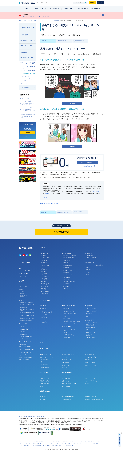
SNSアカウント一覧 (90, 378)
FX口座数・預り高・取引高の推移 (26, 302)
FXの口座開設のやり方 (67, 265)
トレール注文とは (66, 289)
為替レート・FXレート (45, 354)
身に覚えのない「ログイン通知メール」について (36, 16)
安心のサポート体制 (24, 329)
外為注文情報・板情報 (90, 357)
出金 (87, 329)
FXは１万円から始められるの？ (69, 257)
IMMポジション (66, 365)
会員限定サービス (44, 322)
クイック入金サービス (90, 324)
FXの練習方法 (66, 267)
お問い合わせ (65, 381)
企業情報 (21, 289)
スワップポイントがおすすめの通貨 (94, 265)
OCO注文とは (66, 286)
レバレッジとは (44, 273)
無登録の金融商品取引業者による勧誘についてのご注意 (28, 116)
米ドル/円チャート (44, 359)
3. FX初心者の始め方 (67, 253)
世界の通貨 (43, 294)
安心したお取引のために (27, 98)
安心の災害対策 (23, 331)
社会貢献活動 (22, 344)
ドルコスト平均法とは (45, 289)
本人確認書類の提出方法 (68, 396)
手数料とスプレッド (67, 262)
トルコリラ (88, 267)
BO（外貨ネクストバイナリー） (26, 58)
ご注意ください (23, 276)
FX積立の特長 (66, 308)
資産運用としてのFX (45, 257)
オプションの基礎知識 (54, 20)
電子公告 (22, 305)
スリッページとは (66, 279)
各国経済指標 (65, 362)
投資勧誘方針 (65, 442)
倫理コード (48, 442)
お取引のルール (25, 76)
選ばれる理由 (24, 35)
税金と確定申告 (66, 386)
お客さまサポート (96, 8)
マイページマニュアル (90, 337)
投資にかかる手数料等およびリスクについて (28, 104)
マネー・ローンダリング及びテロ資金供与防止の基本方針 (31, 443)
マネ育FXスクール (44, 378)
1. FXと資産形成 (44, 253)
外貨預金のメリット (44, 260)
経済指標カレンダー (67, 359)
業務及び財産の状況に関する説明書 (27, 318)
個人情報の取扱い (46, 445)
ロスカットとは (44, 279)
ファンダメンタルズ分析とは (91, 257)
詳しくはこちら (48, 197)
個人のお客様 (43, 396)
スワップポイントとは (45, 276)
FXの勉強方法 (66, 269)
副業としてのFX (44, 262)
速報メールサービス (90, 365)
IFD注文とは (65, 284)
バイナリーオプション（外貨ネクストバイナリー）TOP (28, 63)
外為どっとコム (22, 20)
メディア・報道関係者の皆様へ (27, 349)
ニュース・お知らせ (24, 262)
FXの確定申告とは (44, 293)
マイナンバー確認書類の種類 (69, 400)
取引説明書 (96, 191)
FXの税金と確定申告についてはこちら (52, 203)
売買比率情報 (88, 359)
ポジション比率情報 (90, 362)
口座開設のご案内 (45, 391)
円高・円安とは (44, 269)
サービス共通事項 (24, 87)
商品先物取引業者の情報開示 (26, 320)
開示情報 (21, 300)
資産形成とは (43, 255)
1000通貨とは (43, 288)
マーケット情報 (68, 8)
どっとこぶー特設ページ (25, 352)
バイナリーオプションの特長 (29, 67)
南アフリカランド (89, 270)
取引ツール (24, 83)
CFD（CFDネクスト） (26, 52)
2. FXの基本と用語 (44, 265)
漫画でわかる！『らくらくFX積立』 (70, 313)
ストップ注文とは (66, 283)
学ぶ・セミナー (82, 8)
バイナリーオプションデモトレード (29, 79)
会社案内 (21, 281)
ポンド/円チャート (44, 362)
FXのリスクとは (44, 278)
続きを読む (72, 103)
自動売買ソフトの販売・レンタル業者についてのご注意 (28, 111)
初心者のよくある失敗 (67, 270)
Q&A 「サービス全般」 (27, 107)
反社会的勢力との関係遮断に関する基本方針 (89, 442)
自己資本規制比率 (23, 307)
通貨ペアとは (43, 271)
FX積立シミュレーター (67, 318)
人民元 (87, 274)
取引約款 (47, 193)
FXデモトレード (44, 317)
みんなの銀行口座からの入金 (91, 327)
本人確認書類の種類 (67, 399)
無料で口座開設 (62, 232)
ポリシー (21, 440)
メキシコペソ (88, 269)
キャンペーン (53, 8)
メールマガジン (89, 334)
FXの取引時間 (43, 281)
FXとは (42, 268)
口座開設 (92, 3)
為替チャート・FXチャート (46, 357)
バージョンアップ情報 (26, 101)
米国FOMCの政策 (89, 354)
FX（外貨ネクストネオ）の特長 (47, 311)
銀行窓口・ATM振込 (90, 325)
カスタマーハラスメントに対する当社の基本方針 (55, 443)
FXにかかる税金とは (45, 291)
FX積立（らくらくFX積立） (26, 46)
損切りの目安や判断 (44, 286)
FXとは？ (25, 8)
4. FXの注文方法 (66, 277)
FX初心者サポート (89, 262)
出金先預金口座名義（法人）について (94, 399)
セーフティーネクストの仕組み (26, 328)
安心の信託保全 (23, 326)
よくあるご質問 (66, 378)
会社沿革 (22, 293)
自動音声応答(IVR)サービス (69, 383)
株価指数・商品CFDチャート (69, 354)
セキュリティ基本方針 (57, 445)
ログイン (100, 3)
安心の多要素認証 (23, 334)
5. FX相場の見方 (89, 253)
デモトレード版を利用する (87, 163)
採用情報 (22, 296)
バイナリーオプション (42, 20)
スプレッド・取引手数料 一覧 (46, 312)
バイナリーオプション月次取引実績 (27, 304)
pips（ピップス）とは (45, 283)
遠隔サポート (88, 383)
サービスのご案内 (39, 8)
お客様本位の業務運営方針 (39, 442)
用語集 (41, 386)
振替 (87, 330)
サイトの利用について (68, 445)
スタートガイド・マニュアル (46, 321)
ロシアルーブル (89, 272)
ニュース (64, 357)
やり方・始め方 (66, 260)
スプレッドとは (44, 274)
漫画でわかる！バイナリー (29, 73)
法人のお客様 (43, 399)
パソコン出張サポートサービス (92, 381)
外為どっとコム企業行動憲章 (25, 442)
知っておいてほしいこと (25, 341)
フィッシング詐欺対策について (26, 336)
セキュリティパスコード (91, 332)
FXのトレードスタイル (67, 274)
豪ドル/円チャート (44, 364)
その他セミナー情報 (44, 383)
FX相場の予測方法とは (90, 255)
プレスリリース (23, 286)
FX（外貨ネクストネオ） (26, 40)
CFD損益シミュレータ (67, 334)
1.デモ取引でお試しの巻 (63, 40)
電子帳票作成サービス (90, 335)
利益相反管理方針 (57, 442)
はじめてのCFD (66, 337)
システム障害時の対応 (93, 443)
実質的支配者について (90, 396)
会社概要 (22, 291)
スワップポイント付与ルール (91, 322)
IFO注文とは (65, 288)
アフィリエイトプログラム (25, 346)
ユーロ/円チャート (44, 361)
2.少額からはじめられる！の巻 (80, 41)
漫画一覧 (44, 40)
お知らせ (21, 268)
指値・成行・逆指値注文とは (69, 281)
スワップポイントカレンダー (46, 314)
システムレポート (23, 273)
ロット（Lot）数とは (45, 284)
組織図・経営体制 (23, 295)
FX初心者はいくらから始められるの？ (70, 255)
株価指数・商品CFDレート (46, 368)
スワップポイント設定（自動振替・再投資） (72, 321)
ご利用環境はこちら (87, 166)
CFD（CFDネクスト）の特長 (69, 329)
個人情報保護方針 (37, 445)
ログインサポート (23, 355)
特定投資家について (74, 442)
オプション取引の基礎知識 (29, 70)
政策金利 (64, 368)
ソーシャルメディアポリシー (25, 445)
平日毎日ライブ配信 (44, 381)
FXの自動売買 (66, 272)
